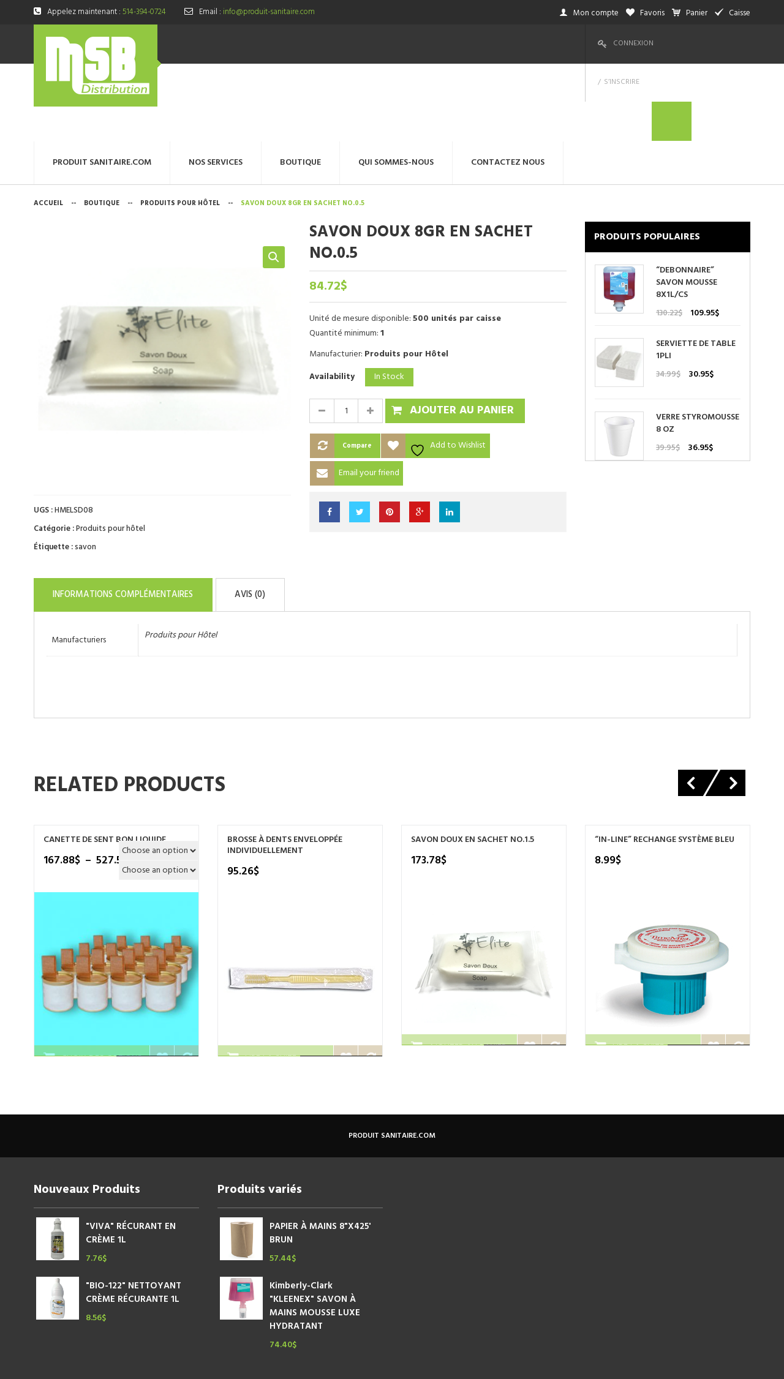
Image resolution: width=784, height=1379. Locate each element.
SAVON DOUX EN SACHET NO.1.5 (472, 757)
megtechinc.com (275, 1360)
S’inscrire (685, 43)
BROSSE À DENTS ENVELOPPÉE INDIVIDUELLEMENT (284, 763)
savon (85, 469)
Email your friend (369, 395)
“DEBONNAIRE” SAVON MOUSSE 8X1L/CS (686, 205)
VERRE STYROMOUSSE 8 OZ (697, 346)
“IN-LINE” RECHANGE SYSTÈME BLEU (664, 757)
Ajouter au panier (462, 333)
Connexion (633, 43)
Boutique (101, 125)
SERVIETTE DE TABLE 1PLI (696, 272)
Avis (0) (307, 514)
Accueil (48, 125)
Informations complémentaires (144, 514)
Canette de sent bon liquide (104, 757)
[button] (274, 179)
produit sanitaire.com (392, 1053)
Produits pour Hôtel (181, 553)
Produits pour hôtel (180, 125)
